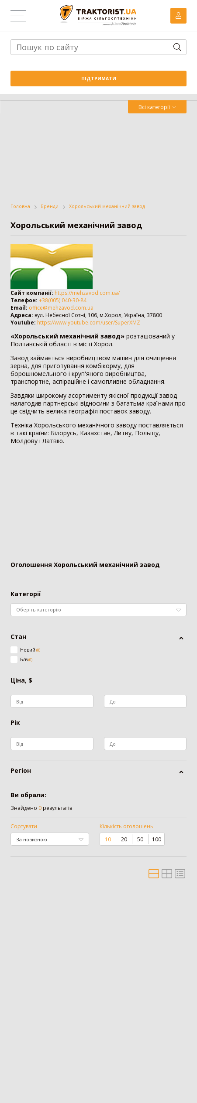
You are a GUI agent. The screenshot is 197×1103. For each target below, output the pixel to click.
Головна (20, 206)
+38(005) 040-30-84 (62, 300)
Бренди (50, 206)
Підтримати (98, 78)
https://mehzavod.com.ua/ (87, 293)
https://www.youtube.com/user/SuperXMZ (88, 322)
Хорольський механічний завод (107, 206)
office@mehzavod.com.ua (61, 307)
